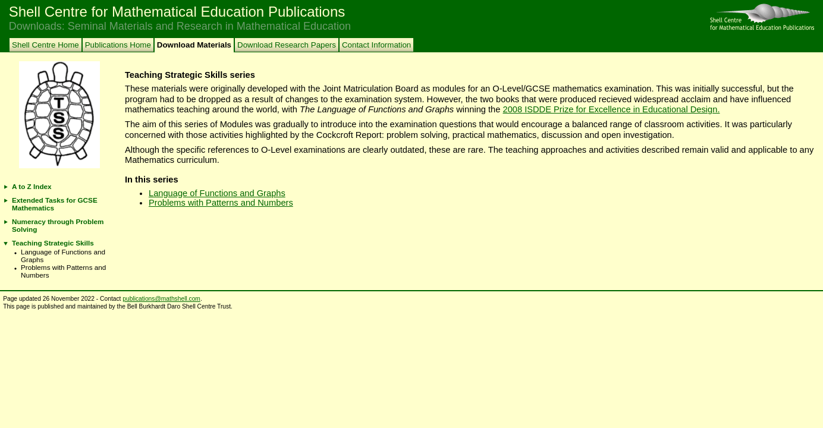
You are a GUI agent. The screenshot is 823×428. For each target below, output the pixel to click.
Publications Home (118, 44)
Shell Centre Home (45, 44)
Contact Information (376, 44)
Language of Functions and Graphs (217, 193)
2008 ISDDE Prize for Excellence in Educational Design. (611, 109)
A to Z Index (32, 186)
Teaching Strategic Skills (53, 243)
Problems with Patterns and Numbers (221, 202)
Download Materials (194, 44)
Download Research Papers (286, 44)
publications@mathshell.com (161, 298)
